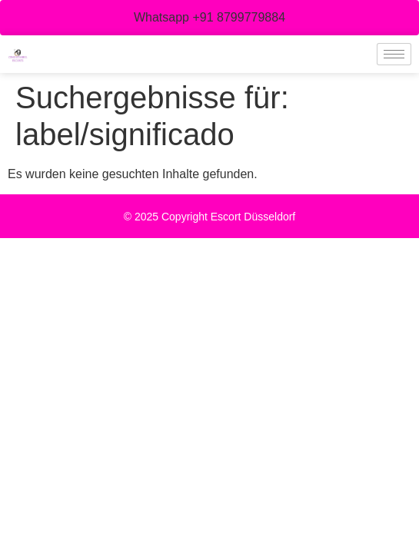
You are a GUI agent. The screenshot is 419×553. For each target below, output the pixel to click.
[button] (209, 17)
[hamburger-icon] (394, 54)
